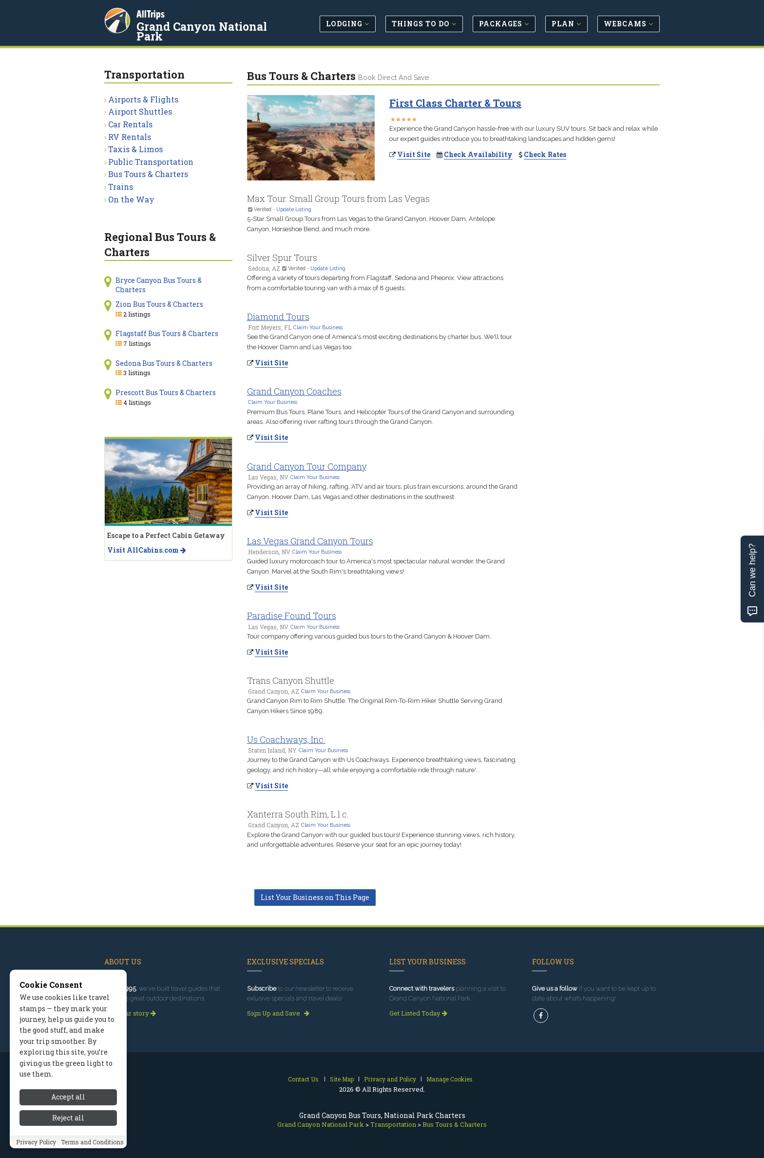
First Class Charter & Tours (455, 103)
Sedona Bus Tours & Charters (163, 363)
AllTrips (150, 14)
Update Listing (293, 209)
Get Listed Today (418, 1013)
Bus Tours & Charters (148, 174)
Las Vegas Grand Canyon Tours (310, 541)
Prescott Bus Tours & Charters (165, 392)
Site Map (342, 1079)
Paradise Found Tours (291, 615)
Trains (120, 186)
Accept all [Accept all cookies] (68, 1096)
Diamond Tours (278, 316)
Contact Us (303, 1079)
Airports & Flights (143, 99)
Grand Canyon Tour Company (306, 466)
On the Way (131, 199)
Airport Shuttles (140, 111)
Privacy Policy (36, 1142)
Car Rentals (130, 124)
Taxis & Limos (135, 149)
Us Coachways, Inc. (286, 739)
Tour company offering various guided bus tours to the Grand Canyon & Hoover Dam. (369, 636)
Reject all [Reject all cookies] (68, 1117)
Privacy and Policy (390, 1079)
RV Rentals (129, 137)
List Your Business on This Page (315, 897)
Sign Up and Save (278, 1013)
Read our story (130, 1013)
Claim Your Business (318, 327)
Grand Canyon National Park (201, 31)
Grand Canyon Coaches (294, 391)
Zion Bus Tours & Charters (159, 304)
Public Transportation (150, 162)
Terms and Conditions (92, 1142)
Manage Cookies (449, 1079)
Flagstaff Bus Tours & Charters (166, 333)
